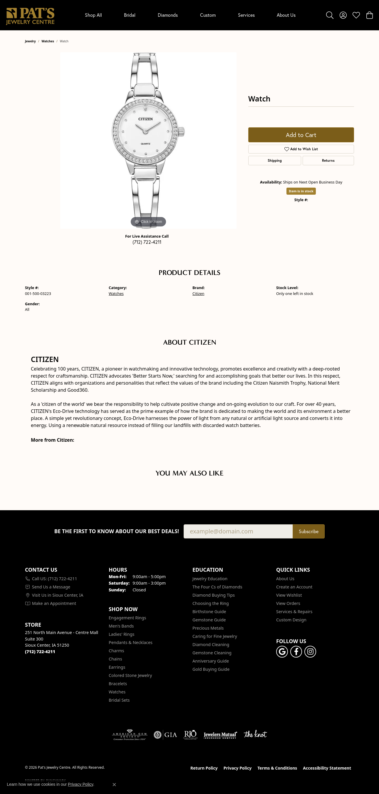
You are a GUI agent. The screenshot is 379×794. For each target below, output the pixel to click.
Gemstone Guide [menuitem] (209, 620)
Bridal (129, 15)
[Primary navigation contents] (190, 15)
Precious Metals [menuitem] (208, 628)
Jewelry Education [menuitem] (209, 578)
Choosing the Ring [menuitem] (210, 603)
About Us (286, 15)
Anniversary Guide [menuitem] (210, 661)
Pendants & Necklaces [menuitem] (130, 642)
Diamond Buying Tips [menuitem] (213, 595)
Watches (48, 41)
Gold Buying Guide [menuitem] (210, 669)
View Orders (288, 603)
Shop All (93, 15)
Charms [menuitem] (116, 650)
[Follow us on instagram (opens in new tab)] (310, 652)
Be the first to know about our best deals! (116, 531)
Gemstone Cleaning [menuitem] (212, 652)
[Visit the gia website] (165, 735)
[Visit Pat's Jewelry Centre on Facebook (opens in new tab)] (296, 652)
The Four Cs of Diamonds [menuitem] (217, 587)
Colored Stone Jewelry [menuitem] (130, 675)
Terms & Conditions (277, 768)
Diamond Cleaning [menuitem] (210, 644)
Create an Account (294, 587)
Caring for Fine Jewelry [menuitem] (214, 636)
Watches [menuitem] (117, 692)
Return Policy (204, 768)
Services (246, 15)
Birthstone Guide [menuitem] (209, 611)
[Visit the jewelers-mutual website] (220, 735)
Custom (208, 15)
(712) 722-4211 (147, 242)
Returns (328, 160)
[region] (148, 140)
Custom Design (291, 620)
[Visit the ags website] (130, 735)
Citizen (198, 293)
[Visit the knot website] (255, 735)
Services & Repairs (294, 611)
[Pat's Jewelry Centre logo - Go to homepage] (30, 15)
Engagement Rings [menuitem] (127, 617)
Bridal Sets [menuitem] (119, 700)
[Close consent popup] (114, 784)
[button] (329, 15)
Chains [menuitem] (115, 659)
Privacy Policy (237, 768)
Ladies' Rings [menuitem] (121, 634)
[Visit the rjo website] (190, 735)
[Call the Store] (40, 651)
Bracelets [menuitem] (118, 683)
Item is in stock (301, 191)
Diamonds (168, 15)
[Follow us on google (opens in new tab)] (282, 652)
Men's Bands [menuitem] (121, 626)
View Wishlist (289, 595)
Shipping (275, 160)
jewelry (30, 41)
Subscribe (308, 531)
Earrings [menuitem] (117, 667)
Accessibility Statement (327, 768)
